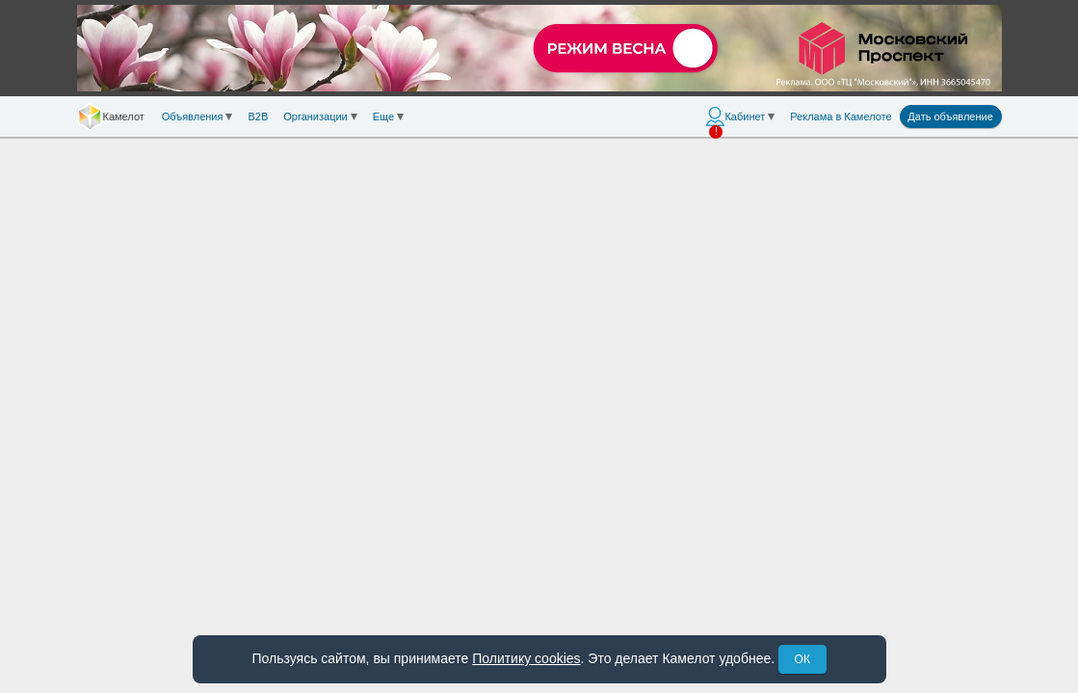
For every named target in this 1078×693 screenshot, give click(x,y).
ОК (802, 659)
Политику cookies (526, 658)
